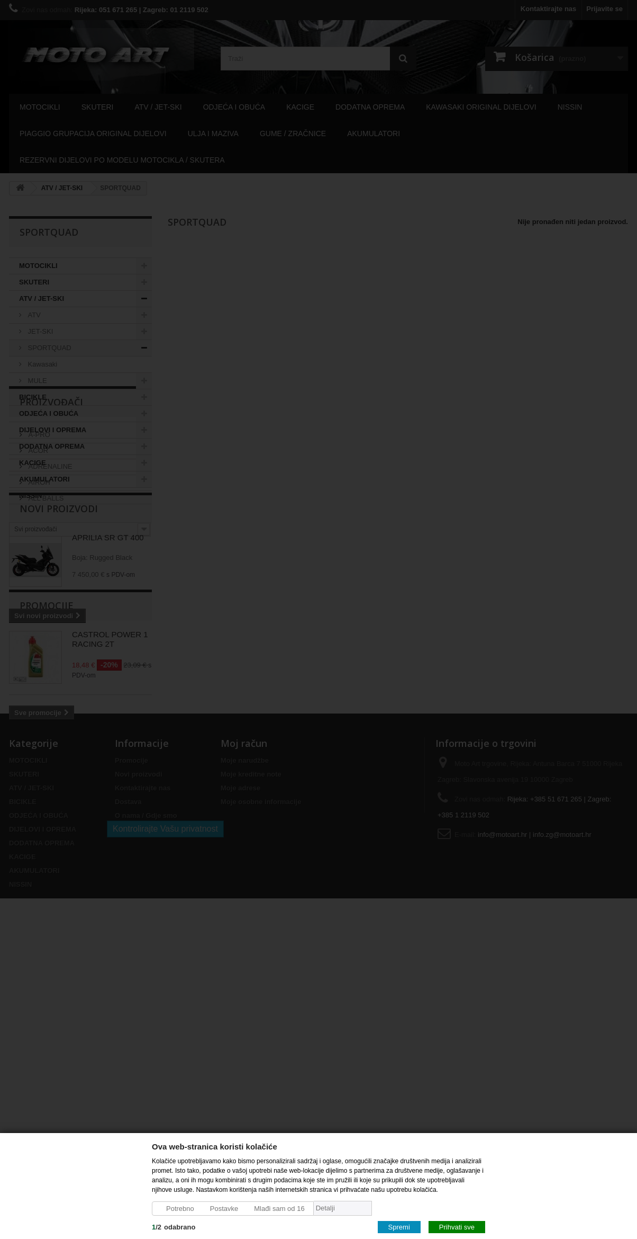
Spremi (399, 1227)
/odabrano (173, 1227)
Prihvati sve (457, 1227)
